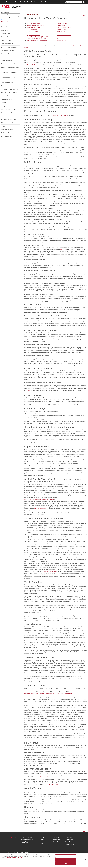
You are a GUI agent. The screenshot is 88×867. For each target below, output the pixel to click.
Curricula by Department (7, 50)
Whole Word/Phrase (7, 19)
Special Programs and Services (9, 92)
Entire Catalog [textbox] (5, 14)
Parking (42, 845)
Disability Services (35, 2)
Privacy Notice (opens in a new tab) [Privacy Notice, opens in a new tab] (14, 858)
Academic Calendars (6, 33)
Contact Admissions (70, 842)
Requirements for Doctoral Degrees (8, 78)
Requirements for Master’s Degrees (9, 73)
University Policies (6, 116)
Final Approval (61, 31)
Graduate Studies (31, 65)
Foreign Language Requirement (35, 25)
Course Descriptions (6, 60)
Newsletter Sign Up (69, 844)
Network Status (68, 837)
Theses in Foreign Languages (65, 27)
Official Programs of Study (33, 23)
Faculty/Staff (23, 2)
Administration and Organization (10, 123)
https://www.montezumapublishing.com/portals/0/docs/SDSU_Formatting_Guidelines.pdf (48, 693)
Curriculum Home (6, 37)
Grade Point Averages (32, 31)
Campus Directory (45, 2)
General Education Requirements (10, 64)
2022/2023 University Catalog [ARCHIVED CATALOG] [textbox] (68, 12)
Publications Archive (6, 133)
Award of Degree (61, 37)
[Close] (85, 860)
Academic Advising (6, 99)
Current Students (15, 2)
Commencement (61, 40)
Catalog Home (5, 27)
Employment (56, 837)
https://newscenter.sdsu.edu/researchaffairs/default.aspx (39, 499)
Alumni (28, 2)
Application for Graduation (64, 35)
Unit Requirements (32, 29)
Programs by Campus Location (9, 54)
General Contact (69, 839)
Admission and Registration (8, 82)
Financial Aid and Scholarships (9, 89)
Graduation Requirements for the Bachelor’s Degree (10, 68)
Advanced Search (6, 22)
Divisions (3, 102)
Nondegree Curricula (6, 113)
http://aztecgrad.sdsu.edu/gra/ (47, 777)
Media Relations (56, 839)
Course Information (6, 57)
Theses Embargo (61, 25)
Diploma (59, 39)
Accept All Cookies (65, 864)
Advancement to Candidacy (34, 27)
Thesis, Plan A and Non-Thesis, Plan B (37, 40)
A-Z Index (43, 837)
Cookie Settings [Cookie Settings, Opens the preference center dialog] (65, 856)
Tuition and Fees (5, 86)
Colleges (3, 106)
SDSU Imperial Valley (7, 40)
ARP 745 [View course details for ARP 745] (35, 392)
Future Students (6, 2)
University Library (5, 96)
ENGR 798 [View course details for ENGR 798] (63, 249)
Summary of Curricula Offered (9, 47)
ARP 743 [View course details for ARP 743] (28, 390)
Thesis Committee (62, 23)
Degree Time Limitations (33, 35)
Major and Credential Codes (8, 109)
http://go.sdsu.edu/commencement (33, 825)
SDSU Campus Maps (6, 136)
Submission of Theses (63, 29)
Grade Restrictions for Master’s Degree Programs (39, 33)
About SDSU (4, 30)
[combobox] (71, 12)
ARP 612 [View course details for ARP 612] (61, 390)
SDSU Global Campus (7, 43)
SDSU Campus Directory (7, 129)
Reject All (66, 860)
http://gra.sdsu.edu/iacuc (41, 508)
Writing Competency (62, 33)
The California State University (9, 119)
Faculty (3, 126)
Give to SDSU (56, 842)
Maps (42, 843)
